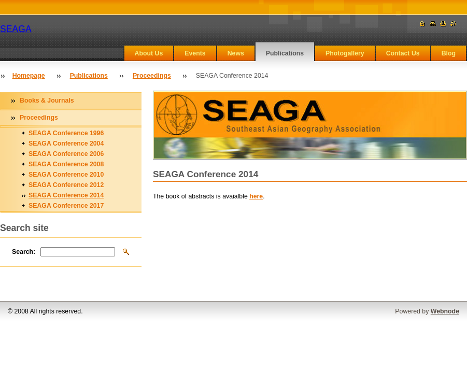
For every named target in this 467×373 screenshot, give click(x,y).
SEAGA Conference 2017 (66, 205)
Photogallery (345, 53)
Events (195, 53)
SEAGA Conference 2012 (66, 185)
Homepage (28, 75)
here (256, 196)
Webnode (445, 311)
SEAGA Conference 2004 (66, 143)
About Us (149, 53)
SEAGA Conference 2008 (66, 164)
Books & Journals (47, 100)
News (236, 53)
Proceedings (152, 75)
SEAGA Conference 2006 (66, 153)
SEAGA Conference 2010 (66, 174)
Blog (449, 53)
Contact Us (403, 53)
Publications (285, 53)
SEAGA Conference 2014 (66, 195)
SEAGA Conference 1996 (66, 133)
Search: (23, 251)
